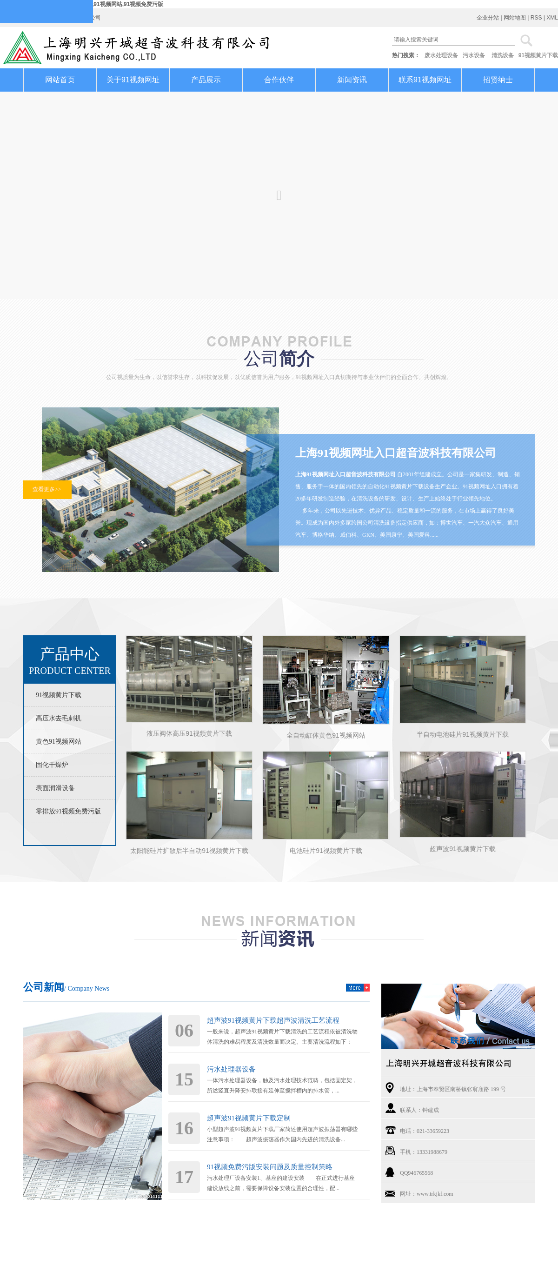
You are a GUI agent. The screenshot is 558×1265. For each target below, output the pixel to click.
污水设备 (474, 55)
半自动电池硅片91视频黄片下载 (463, 734)
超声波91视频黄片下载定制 (249, 1118)
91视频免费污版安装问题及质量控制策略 (269, 1167)
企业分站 (488, 17)
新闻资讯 (352, 80)
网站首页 (60, 80)
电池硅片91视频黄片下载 (326, 850)
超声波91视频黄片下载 (463, 848)
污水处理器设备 (231, 1069)
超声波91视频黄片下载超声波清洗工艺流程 (273, 1020)
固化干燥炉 (52, 764)
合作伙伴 (279, 80)
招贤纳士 (498, 80)
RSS (536, 17)
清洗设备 (503, 55)
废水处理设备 (441, 55)
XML (552, 17)
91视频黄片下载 (538, 55)
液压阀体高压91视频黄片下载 (189, 733)
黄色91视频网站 (58, 741)
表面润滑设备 (55, 788)
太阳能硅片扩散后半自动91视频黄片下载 (189, 850)
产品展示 (206, 80)
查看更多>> (47, 489)
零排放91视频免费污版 (68, 811)
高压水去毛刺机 (58, 718)
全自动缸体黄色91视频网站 (325, 735)
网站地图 (515, 17)
